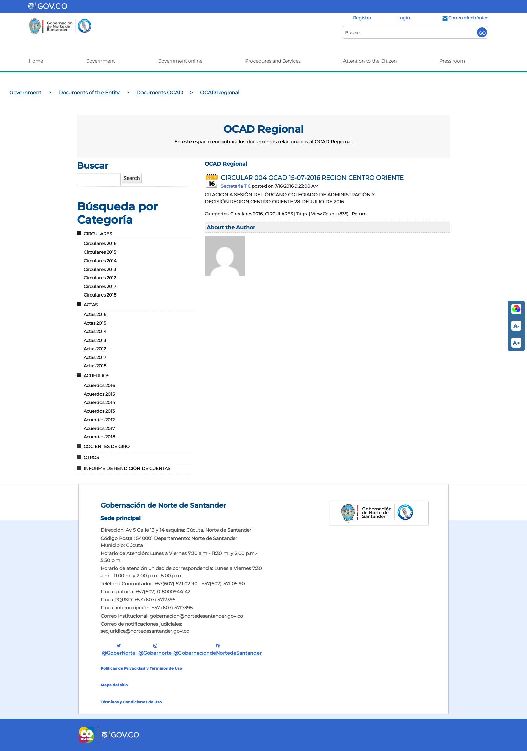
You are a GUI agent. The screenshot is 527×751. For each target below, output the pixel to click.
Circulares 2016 (100, 243)
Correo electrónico (465, 18)
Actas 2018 (95, 365)
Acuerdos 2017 (99, 428)
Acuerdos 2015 (99, 394)
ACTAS (91, 304)
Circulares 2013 (100, 269)
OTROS (91, 457)
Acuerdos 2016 (99, 385)
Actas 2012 (95, 348)
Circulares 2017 (100, 286)
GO (482, 33)
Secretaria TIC (236, 186)
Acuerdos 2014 (99, 402)
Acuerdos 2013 (99, 411)
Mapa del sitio (114, 685)
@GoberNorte (118, 649)
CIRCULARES (98, 233)
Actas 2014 (95, 331)
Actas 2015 (95, 323)
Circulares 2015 (100, 252)
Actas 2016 (95, 314)
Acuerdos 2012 (99, 419)
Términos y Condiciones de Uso (131, 702)
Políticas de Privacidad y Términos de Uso (141, 668)
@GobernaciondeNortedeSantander (217, 649)
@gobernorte (155, 649)
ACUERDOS (96, 375)
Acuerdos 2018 (99, 436)
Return (359, 213)
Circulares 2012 (100, 277)
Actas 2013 (95, 340)
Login (403, 18)
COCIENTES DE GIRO (107, 446)
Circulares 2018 (100, 295)
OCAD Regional (226, 163)
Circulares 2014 (100, 260)
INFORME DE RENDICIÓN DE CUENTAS (127, 468)
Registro (362, 18)
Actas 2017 (95, 357)
